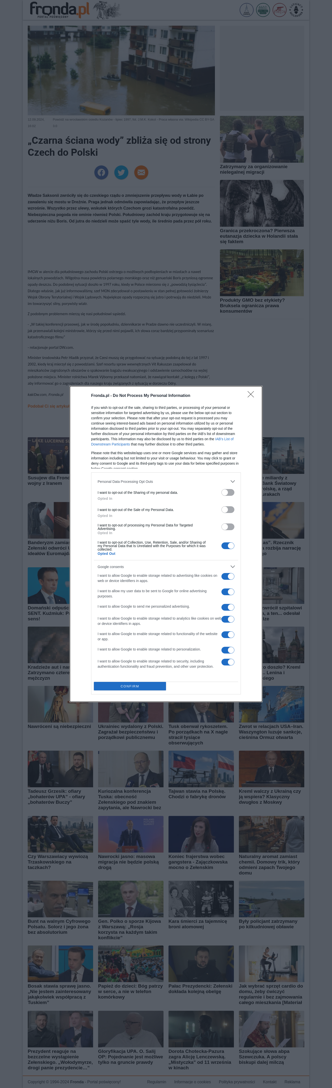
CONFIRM (130, 686)
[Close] (252, 396)
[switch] (227, 492)
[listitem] (166, 481)
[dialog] (166, 544)
